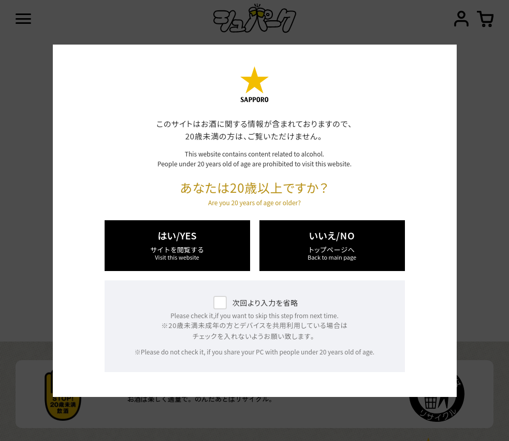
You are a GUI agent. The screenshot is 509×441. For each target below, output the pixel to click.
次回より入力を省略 (265, 302)
